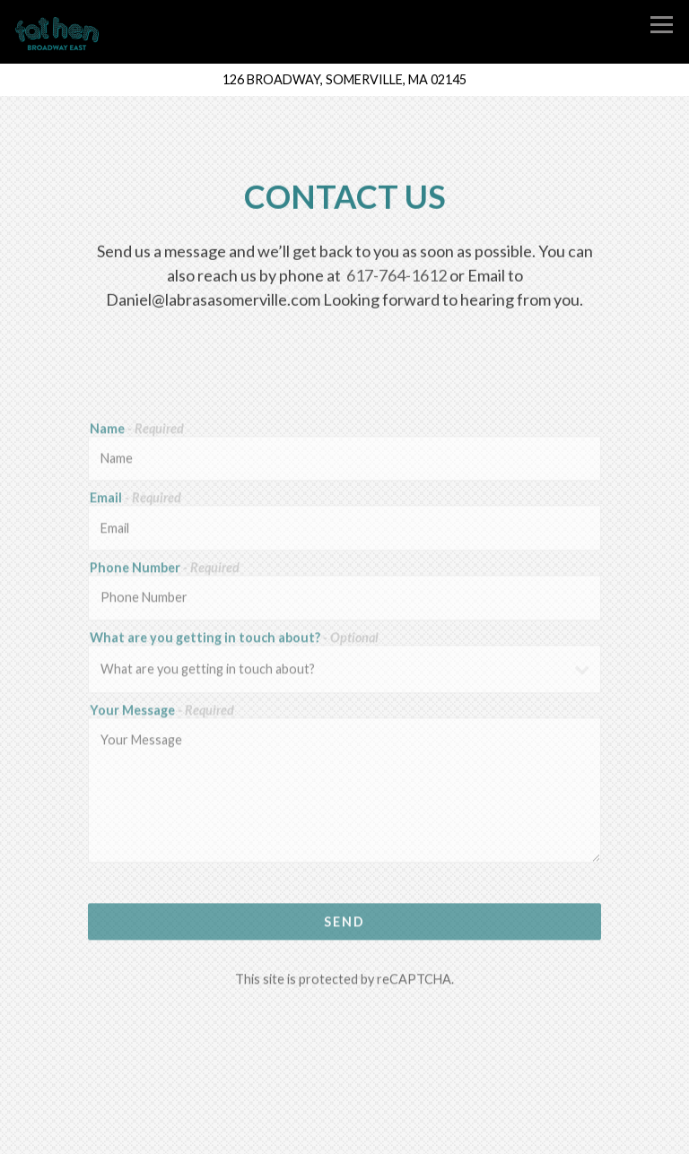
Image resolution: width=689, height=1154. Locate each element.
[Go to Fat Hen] (344, 80)
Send (344, 924)
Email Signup (344, 1134)
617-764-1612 (396, 276)
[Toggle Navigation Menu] (661, 24)
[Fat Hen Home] (66, 32)
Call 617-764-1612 (345, 1097)
